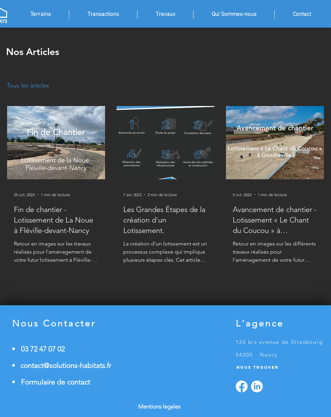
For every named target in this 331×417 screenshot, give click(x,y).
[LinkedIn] (257, 386)
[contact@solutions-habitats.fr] (74, 365)
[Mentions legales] (165, 406)
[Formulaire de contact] (74, 382)
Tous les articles (28, 85)
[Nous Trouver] (270, 367)
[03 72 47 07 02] (74, 349)
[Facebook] (242, 386)
